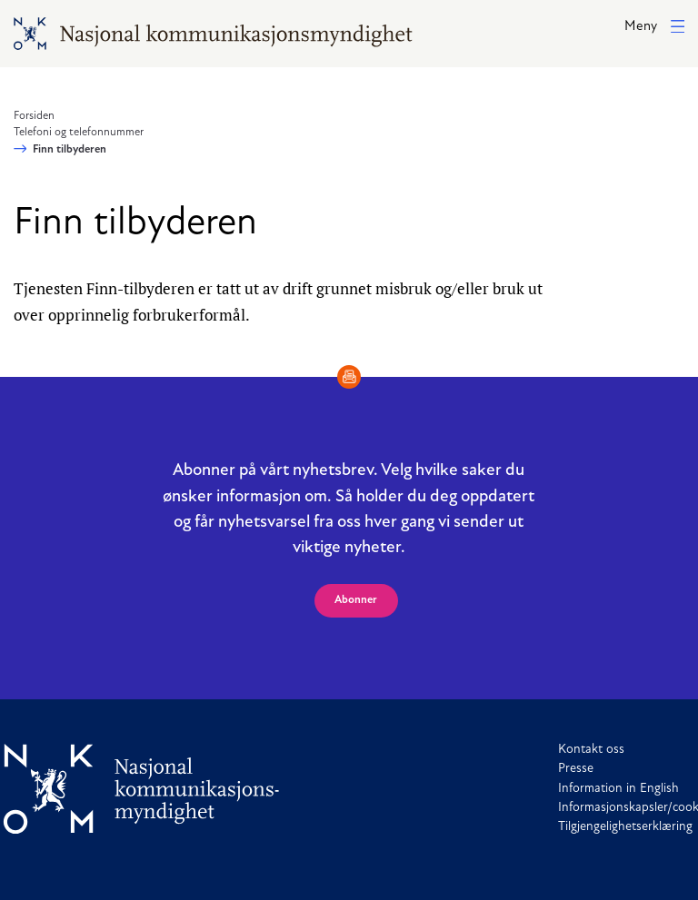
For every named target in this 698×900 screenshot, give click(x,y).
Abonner (355, 600)
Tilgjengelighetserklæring (625, 827)
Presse (575, 769)
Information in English (618, 789)
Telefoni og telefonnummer (79, 132)
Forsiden (34, 116)
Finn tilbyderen (69, 149)
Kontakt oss (591, 750)
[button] (654, 27)
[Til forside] (142, 788)
